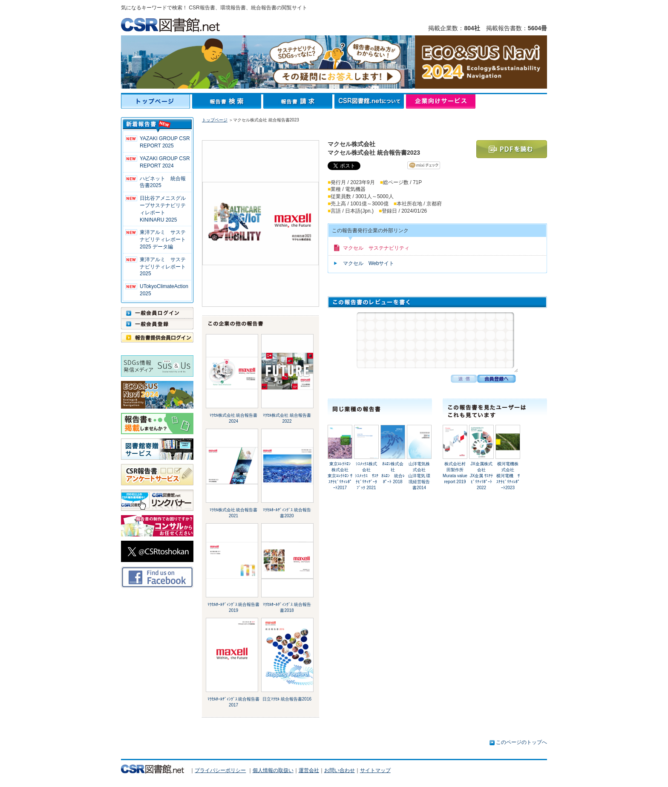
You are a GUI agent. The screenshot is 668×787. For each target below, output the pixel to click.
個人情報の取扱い (273, 770)
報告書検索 (227, 101)
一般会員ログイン (157, 312)
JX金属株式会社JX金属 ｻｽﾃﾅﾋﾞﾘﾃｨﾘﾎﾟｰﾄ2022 (481, 475)
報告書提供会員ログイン (157, 337)
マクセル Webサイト (368, 263)
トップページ (156, 101)
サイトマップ (375, 770)
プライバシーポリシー (220, 770)
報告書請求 (298, 101)
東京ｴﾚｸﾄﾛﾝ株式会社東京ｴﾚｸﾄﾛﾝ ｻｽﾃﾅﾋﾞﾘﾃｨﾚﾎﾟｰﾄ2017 (340, 475)
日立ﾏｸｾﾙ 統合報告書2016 (286, 699)
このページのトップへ (521, 742)
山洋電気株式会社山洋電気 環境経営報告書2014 (419, 475)
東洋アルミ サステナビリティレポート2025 (163, 267)
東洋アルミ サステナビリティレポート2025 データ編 (163, 239)
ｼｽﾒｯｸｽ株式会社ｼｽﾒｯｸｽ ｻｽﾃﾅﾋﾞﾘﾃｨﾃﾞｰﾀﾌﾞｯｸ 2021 (366, 475)
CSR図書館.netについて (370, 101)
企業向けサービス (440, 101)
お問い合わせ (339, 770)
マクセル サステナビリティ (376, 248)
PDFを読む (511, 149)
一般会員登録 (157, 323)
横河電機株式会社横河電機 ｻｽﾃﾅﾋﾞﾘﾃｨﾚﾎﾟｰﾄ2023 (508, 475)
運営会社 (309, 770)
